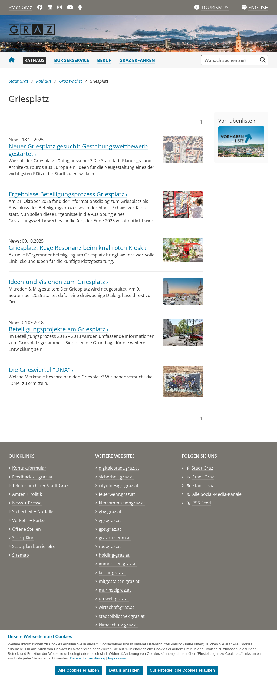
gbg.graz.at (110, 511)
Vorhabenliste (237, 120)
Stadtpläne (23, 538)
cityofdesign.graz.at (118, 485)
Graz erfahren (137, 60)
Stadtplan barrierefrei (34, 546)
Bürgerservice (71, 60)
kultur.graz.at (112, 573)
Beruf (104, 60)
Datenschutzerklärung (87, 658)
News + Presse (27, 503)
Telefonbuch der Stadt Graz (40, 485)
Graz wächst (70, 81)
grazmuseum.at (115, 538)
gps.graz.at (110, 529)
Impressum (117, 658)
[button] (258, 8)
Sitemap (20, 555)
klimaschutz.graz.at (118, 625)
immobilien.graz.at (118, 564)
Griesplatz (99, 81)
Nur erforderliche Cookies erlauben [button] (182, 670)
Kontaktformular (29, 468)
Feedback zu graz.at (32, 477)
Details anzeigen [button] (124, 670)
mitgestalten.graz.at (119, 581)
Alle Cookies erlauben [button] (78, 670)
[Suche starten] (263, 60)
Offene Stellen (26, 529)
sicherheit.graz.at (116, 477)
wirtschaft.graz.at (116, 607)
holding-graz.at (114, 555)
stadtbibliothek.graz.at (122, 616)
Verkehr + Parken (29, 520)
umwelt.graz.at (114, 599)
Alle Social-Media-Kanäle (217, 494)
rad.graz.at (110, 546)
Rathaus (34, 60)
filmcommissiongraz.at (122, 503)
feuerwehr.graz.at (117, 494)
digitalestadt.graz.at (119, 468)
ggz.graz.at (110, 520)
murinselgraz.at (115, 590)
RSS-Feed (201, 503)
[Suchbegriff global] (230, 60)
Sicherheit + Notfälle (32, 511)
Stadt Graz (20, 7)
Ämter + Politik (27, 494)
